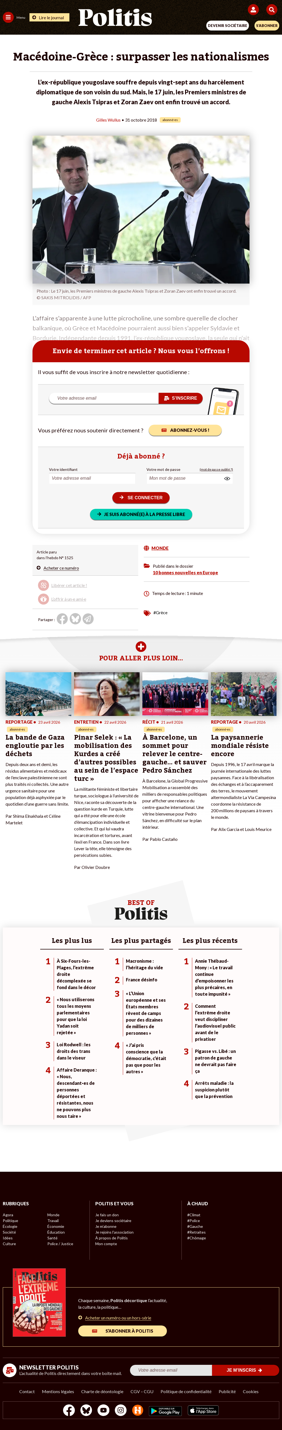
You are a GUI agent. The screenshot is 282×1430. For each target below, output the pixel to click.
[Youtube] (103, 1410)
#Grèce (160, 612)
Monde (53, 1214)
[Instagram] (121, 1410)
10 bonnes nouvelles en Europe (185, 572)
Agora (8, 1214)
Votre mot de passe (163, 469)
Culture (9, 1243)
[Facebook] (69, 1410)
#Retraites (196, 1232)
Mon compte (106, 1243)
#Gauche (195, 1226)
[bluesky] (86, 1410)
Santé (52, 1238)
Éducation (56, 1232)
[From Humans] (137, 1411)
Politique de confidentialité (186, 1391)
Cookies (251, 1391)
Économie (55, 1226)
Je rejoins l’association (114, 1232)
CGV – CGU (142, 1391)
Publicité (227, 1391)
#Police (193, 1220)
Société (9, 1232)
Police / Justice (60, 1243)
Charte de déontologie (102, 1391)
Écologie (10, 1226)
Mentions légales (58, 1391)
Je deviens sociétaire (113, 1220)
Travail (53, 1220)
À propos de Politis (111, 1238)
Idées (8, 1238)
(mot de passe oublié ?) (216, 469)
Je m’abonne (105, 1226)
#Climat (193, 1214)
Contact (27, 1391)
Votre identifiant (63, 469)
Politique (10, 1220)
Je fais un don (107, 1214)
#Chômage (196, 1238)
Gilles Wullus (108, 119)
